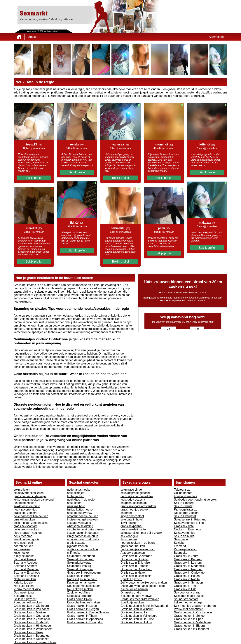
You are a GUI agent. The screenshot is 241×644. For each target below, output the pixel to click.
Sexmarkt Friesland (26, 575)
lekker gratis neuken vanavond (34, 499)
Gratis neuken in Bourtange (32, 635)
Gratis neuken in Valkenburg (139, 615)
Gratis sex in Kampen (188, 559)
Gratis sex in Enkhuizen (135, 562)
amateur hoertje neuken (82, 516)
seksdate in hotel (131, 519)
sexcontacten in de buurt (83, 532)
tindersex (126, 512)
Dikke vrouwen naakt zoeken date (142, 585)
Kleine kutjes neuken (134, 589)
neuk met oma (23, 536)
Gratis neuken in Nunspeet (31, 638)
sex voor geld (129, 536)
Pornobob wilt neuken (28, 602)
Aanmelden (216, 36)
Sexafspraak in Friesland (190, 519)
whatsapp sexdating (80, 526)
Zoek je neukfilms (78, 592)
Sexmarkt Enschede (27, 572)
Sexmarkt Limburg (79, 565)
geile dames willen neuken (31, 516)
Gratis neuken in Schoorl (190, 615)
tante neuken (75, 496)
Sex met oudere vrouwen (136, 595)
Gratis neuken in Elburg (189, 625)
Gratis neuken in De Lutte (137, 619)
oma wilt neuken (24, 519)
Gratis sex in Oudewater (190, 572)
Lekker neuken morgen (189, 602)
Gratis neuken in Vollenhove (192, 622)
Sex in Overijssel (185, 516)
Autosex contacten (132, 552)
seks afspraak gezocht (135, 492)
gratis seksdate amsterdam (138, 506)
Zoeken (33, 36)
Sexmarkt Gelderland (81, 556)
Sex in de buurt (184, 536)
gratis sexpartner (131, 526)
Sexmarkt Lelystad (79, 562)
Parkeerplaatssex (185, 509)
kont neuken (22, 549)
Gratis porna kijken (79, 599)
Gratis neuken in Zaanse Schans (35, 642)
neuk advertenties (25, 509)
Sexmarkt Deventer (26, 569)
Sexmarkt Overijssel (80, 569)
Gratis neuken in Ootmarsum (32, 615)
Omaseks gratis (130, 592)
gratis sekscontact (25, 526)
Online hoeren (183, 492)
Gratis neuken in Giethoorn (31, 605)
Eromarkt (180, 546)
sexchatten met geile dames (85, 529)
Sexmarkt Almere (25, 559)
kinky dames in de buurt (82, 536)
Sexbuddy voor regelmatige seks (195, 499)
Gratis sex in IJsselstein (135, 575)
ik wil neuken (128, 522)
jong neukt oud (23, 542)
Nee (197, 328)
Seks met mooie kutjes (189, 595)
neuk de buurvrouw (79, 512)
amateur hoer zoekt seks (83, 539)
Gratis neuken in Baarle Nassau (88, 612)
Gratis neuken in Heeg (28, 632)
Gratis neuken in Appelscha (85, 619)
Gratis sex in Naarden (188, 569)
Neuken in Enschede (187, 529)
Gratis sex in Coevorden (136, 556)
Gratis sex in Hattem (133, 572)
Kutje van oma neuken (81, 582)
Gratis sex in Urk (185, 589)
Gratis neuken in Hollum (136, 622)
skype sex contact (132, 516)
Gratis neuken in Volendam (31, 609)
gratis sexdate (76, 542)
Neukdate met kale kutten (83, 585)
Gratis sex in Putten (187, 575)
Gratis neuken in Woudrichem (33, 629)
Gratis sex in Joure (186, 556)
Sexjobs (179, 542)
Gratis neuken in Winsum (136, 609)
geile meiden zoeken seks (31, 522)
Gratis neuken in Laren (82, 605)
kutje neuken (22, 552)
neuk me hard (76, 506)
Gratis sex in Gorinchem (136, 569)
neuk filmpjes (75, 492)
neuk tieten (74, 502)
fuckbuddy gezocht (132, 499)
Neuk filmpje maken (80, 589)
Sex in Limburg (184, 502)
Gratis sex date (184, 526)
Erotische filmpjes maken (83, 602)
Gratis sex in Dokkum (134, 559)
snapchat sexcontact (133, 502)
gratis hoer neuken (132, 546)
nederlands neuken (79, 489)
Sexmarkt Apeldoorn (27, 562)
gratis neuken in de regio (30, 496)
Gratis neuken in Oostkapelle (193, 612)
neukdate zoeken (25, 502)
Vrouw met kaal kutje (27, 589)
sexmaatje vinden (132, 489)
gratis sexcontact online (82, 549)
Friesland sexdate (185, 496)
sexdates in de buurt (27, 506)
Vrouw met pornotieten (188, 609)
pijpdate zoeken (77, 546)
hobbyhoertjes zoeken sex (137, 549)
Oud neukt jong (24, 592)
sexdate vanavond (79, 522)
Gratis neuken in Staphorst (191, 629)
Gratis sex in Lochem (188, 562)
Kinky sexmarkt (24, 556)
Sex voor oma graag (187, 592)
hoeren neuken (23, 546)
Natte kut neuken (25, 579)
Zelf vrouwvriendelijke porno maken (143, 582)
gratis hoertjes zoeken (134, 509)
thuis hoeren (128, 539)
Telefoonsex (182, 489)
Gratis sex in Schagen (188, 582)
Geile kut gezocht (25, 599)
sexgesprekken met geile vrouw (141, 532)
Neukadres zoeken (186, 512)
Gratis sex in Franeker (134, 565)
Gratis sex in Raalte (187, 579)
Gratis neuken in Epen (188, 619)
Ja (168, 328)
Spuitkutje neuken (132, 602)
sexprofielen (21, 489)
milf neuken (74, 552)
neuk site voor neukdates (136, 496)
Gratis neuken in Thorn (82, 615)
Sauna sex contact (186, 599)
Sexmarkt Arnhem (25, 565)
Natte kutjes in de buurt (82, 579)
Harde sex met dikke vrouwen (139, 599)
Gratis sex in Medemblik (189, 565)
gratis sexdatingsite (133, 529)
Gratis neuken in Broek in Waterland (144, 605)
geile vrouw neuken (26, 529)
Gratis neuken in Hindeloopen (33, 625)
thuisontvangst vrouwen (82, 519)
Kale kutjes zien (24, 582)
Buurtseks (180, 552)
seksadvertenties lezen (29, 492)
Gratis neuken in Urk (133, 612)
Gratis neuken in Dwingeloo (85, 622)
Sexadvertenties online (189, 522)
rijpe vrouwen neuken (28, 532)
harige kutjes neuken (80, 509)
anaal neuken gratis (26, 539)
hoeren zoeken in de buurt (137, 542)
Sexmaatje (181, 539)
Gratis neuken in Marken (30, 612)
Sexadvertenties (184, 532)
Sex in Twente (183, 506)
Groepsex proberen (79, 595)
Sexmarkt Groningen (80, 559)
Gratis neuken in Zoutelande (32, 619)
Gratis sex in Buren (79, 575)
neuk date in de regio (81, 499)
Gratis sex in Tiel (185, 585)
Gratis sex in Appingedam (84, 572)
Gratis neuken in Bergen (83, 609)
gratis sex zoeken (25, 512)
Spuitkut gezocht (131, 579)
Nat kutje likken (24, 585)
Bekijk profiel (33, 177)
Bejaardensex (23, 595)
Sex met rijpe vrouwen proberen (195, 605)
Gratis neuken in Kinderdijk (31, 622)
